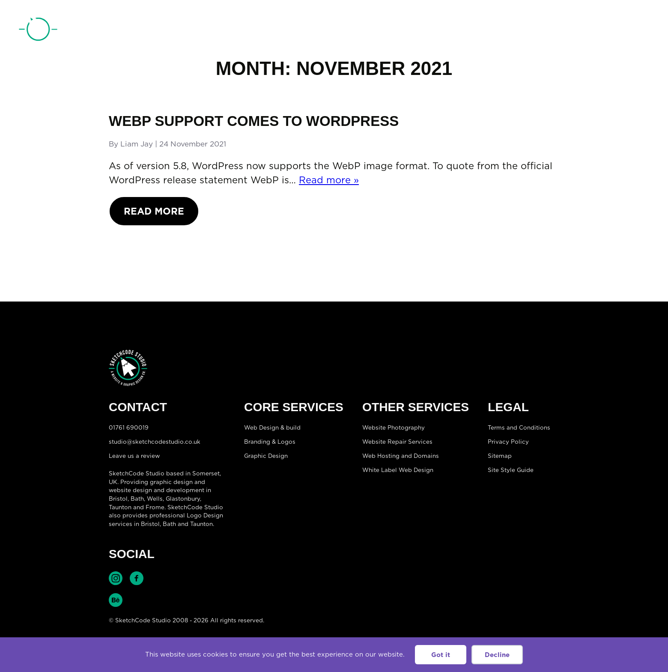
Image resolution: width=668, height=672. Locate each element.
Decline (497, 654)
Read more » (329, 179)
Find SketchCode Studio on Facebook (136, 578)
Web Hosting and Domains (400, 456)
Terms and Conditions (519, 427)
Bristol (150, 524)
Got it (440, 654)
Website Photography (393, 427)
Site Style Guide (511, 470)
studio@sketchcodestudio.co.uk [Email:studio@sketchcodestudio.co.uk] (154, 441)
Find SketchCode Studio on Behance (115, 600)
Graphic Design (266, 456)
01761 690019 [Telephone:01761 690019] (600, 31)
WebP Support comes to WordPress (254, 121)
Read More (154, 211)
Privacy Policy (508, 441)
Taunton (120, 507)
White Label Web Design (397, 470)
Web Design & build (272, 427)
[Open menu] (640, 30)
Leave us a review (134, 456)
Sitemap (500, 456)
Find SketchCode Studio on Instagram (115, 578)
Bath (137, 498)
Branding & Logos (269, 441)
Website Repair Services (397, 441)
